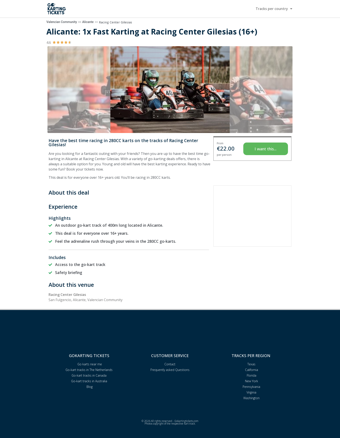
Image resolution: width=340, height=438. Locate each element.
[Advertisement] (252, 216)
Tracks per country (274, 9)
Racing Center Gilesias (115, 22)
